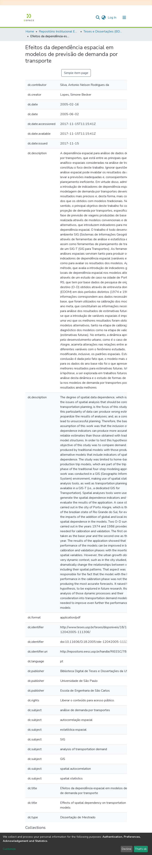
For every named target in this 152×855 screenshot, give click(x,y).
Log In (112, 17)
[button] (103, 17)
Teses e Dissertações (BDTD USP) (103, 31)
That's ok (141, 849)
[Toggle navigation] (124, 18)
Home (29, 31)
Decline (126, 849)
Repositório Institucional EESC (59, 31)
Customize (9, 849)
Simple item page (76, 73)
